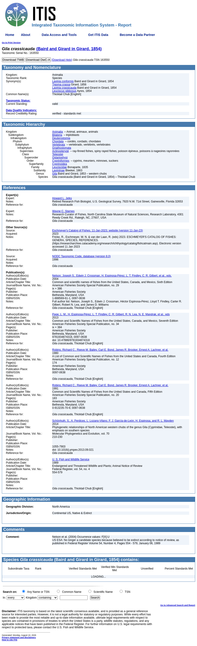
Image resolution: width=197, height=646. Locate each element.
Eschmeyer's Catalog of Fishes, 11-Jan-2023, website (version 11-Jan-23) (97, 230)
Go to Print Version (11, 42)
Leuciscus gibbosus (64, 91)
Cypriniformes (60, 160)
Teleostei (57, 154)
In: (4, 597)
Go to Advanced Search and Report (177, 605)
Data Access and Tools (59, 35)
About (25, 35)
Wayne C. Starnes (63, 211)
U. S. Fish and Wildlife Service (70, 459)
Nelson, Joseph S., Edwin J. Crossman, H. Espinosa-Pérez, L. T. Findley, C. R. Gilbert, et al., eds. (112, 275)
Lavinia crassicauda (64, 87)
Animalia (57, 131)
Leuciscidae (59, 167)
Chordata (58, 141)
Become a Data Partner (137, 35)
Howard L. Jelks (62, 198)
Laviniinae (58, 170)
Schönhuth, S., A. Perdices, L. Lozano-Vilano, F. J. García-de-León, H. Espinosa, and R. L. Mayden (113, 420)
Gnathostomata (61, 147)
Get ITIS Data (98, 35)
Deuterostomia (61, 138)
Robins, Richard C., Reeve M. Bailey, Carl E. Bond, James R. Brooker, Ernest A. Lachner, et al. (110, 349)
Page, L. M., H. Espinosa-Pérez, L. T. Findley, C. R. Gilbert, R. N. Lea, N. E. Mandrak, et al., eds (111, 314)
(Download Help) (62, 59)
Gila (54, 173)
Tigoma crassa (61, 84)
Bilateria (57, 135)
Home (9, 35)
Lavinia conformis (63, 81)
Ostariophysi (60, 157)
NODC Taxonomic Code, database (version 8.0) (81, 256)
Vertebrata (58, 144)
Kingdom (31, 597)
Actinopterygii (60, 151)
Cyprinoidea (59, 164)
